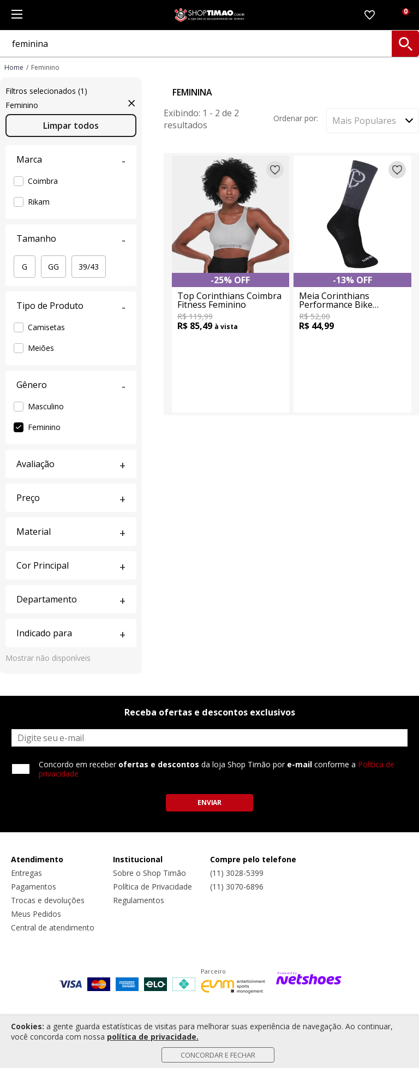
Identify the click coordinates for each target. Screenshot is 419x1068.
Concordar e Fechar (218, 1055)
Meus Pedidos (36, 914)
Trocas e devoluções (48, 900)
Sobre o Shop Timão (149, 873)
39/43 (89, 266)
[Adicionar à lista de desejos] (275, 169)
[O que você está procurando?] (209, 44)
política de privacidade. (153, 1036)
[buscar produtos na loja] (405, 44)
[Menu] (16, 15)
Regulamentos (138, 900)
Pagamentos (33, 886)
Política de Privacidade (152, 886)
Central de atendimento (52, 927)
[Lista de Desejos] (369, 15)
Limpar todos (71, 126)
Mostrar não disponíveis (48, 658)
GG (53, 266)
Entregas (26, 873)
